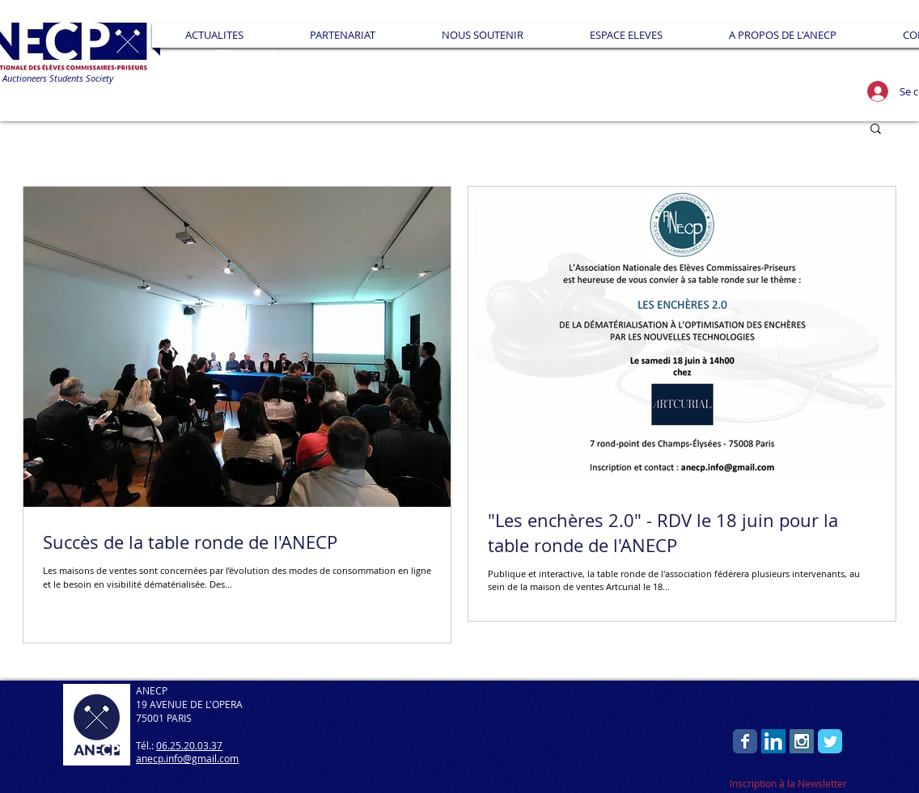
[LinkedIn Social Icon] (773, 741)
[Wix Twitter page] (830, 741)
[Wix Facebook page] (745, 741)
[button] (342, 35)
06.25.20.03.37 (189, 745)
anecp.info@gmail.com (187, 758)
